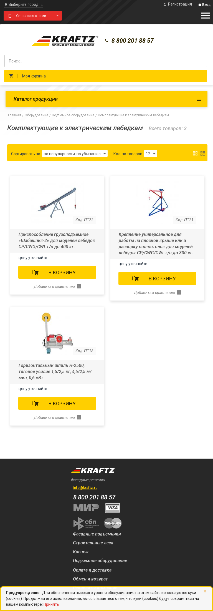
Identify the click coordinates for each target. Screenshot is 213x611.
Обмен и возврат (90, 579)
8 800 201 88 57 (131, 41)
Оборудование (36, 115)
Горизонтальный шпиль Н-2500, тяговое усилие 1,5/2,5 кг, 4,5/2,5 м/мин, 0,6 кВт (55, 371)
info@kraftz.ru (85, 488)
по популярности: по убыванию (75, 154)
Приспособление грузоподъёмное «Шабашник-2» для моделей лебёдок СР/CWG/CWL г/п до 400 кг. (57, 240)
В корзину (62, 272)
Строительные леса (93, 542)
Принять (51, 604)
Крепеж (81, 551)
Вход (204, 4)
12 (151, 154)
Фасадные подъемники (97, 534)
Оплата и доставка (92, 570)
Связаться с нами (31, 16)
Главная (14, 115)
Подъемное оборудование (73, 115)
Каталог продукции (36, 99)
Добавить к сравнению (54, 286)
